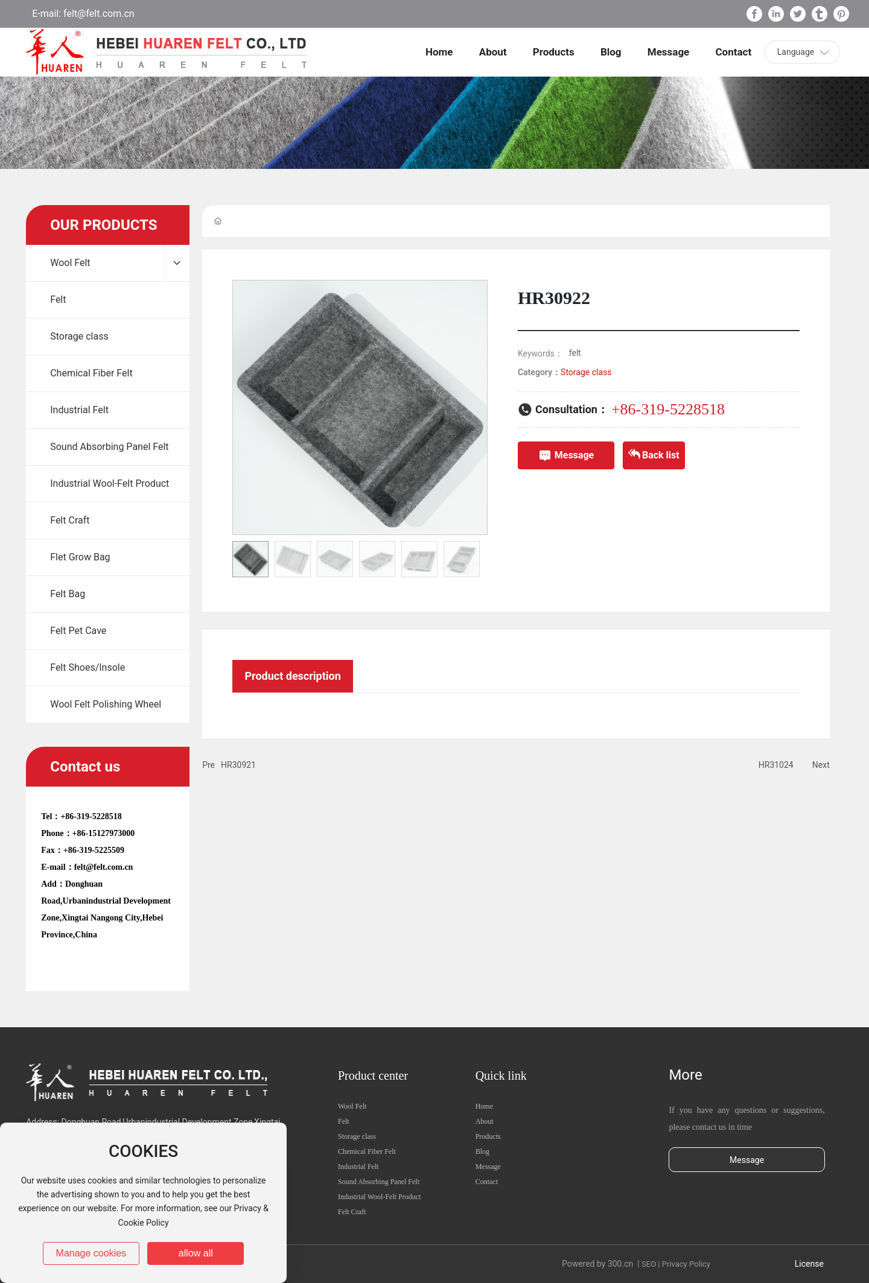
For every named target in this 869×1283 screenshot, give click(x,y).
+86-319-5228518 (90, 816)
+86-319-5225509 (93, 850)
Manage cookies (91, 1253)
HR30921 (238, 765)
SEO (648, 1264)
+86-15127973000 (103, 833)
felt (575, 353)
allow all (196, 1253)
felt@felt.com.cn (97, 13)
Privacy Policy (686, 1264)
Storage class (586, 372)
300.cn (620, 1264)
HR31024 (776, 765)
